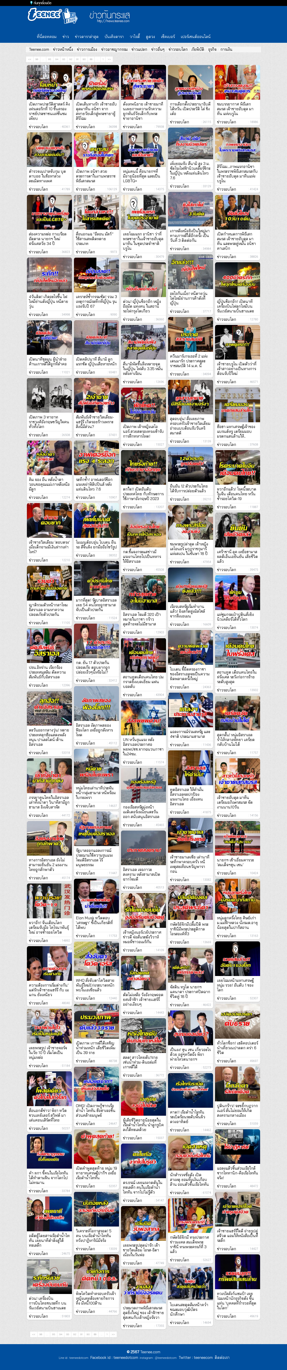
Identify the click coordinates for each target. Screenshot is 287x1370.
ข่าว (66, 36)
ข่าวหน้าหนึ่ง (63, 49)
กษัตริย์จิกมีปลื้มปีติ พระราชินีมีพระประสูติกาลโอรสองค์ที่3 (189, 929)
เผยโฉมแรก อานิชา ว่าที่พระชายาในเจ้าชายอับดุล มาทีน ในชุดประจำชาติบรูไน (143, 241)
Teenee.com (39, 49)
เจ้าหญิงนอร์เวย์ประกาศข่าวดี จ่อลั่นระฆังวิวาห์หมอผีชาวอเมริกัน (142, 937)
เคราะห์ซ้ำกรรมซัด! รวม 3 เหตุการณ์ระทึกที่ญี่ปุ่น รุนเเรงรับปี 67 (96, 301)
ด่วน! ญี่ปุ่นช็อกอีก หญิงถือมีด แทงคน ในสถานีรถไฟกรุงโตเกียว (142, 306)
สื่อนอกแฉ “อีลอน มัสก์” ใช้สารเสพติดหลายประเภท (94, 239)
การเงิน (226, 49)
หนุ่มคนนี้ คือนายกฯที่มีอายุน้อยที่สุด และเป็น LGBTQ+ (141, 176)
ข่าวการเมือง (87, 49)
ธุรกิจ (212, 49)
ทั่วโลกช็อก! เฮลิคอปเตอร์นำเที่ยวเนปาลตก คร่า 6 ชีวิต (237, 1048)
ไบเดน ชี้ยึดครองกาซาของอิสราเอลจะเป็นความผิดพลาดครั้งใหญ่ (190, 674)
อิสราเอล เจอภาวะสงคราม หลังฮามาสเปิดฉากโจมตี (141, 874)
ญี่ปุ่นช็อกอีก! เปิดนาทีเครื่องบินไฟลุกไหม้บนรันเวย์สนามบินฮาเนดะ (235, 306)
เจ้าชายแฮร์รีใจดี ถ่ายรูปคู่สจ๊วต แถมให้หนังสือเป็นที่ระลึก (237, 1236)
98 (36, 59)
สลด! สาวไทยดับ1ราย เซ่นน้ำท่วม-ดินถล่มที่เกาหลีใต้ (140, 1062)
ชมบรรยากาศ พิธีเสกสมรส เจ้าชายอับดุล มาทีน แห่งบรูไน (235, 109)
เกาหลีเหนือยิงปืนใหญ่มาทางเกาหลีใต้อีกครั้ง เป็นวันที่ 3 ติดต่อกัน (190, 235)
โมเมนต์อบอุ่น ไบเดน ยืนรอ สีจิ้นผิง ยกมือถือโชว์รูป (96, 544)
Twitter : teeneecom (195, 1357)
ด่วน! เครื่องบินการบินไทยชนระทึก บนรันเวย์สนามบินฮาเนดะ (47, 1303)
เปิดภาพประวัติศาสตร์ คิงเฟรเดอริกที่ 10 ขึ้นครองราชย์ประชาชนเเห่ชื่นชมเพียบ (49, 111)
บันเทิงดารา (114, 36)
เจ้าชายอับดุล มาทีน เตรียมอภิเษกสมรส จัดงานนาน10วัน (235, 802)
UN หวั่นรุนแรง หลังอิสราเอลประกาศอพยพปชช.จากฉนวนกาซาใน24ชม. (143, 746)
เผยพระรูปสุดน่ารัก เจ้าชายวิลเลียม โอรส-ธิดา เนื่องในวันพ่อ (141, 1250)
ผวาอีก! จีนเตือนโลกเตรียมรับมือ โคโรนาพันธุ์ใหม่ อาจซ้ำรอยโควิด (49, 927)
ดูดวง (150, 36)
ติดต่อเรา (221, 1357)
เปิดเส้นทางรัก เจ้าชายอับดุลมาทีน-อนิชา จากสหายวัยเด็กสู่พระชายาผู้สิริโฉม (96, 111)
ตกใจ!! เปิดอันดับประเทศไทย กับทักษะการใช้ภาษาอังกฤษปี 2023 (143, 494)
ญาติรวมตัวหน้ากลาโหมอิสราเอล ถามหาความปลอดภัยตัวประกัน (48, 610)
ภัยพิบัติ (198, 49)
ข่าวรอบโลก (178, 49)
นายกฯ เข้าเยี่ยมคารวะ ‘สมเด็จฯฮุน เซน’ (235, 862)
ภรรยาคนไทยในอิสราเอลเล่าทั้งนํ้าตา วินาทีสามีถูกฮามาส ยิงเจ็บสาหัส (49, 802)
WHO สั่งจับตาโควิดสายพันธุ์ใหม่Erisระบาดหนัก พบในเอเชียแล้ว (95, 985)
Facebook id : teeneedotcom (113, 1357)
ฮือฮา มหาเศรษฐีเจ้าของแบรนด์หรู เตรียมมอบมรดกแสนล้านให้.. (236, 431)
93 (63, 59)
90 (84, 59)
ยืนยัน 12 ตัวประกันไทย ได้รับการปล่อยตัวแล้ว (189, 488)
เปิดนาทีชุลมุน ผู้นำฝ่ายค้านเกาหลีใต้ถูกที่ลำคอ (48, 361)
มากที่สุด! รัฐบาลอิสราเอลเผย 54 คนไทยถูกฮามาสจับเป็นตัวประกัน (96, 605)
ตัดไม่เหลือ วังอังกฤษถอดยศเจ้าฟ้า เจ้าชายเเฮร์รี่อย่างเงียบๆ (143, 999)
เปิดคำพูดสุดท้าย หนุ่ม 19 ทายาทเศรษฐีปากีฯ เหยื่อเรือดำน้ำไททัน (96, 1173)
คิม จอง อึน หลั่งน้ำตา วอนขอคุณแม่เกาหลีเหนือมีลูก (49, 484)
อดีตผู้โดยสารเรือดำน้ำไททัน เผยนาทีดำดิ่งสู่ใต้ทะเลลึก (49, 1240)
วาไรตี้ (135, 36)
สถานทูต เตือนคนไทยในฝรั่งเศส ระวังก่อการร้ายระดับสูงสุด (237, 677)
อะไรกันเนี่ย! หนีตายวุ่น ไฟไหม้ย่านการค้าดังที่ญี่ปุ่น (188, 298)
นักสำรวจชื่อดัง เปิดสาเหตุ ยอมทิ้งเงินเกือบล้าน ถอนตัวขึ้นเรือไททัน (189, 1179)
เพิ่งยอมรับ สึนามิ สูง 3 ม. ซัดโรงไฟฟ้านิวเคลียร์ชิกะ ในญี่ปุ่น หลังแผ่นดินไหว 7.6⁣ (190, 170)
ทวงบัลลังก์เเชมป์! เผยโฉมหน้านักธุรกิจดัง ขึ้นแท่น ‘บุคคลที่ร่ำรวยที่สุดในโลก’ (236, 1300)
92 (70, 59)
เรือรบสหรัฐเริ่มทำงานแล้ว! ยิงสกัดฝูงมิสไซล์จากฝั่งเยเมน (187, 611)
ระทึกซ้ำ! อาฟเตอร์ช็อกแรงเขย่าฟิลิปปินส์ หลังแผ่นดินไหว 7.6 (94, 484)
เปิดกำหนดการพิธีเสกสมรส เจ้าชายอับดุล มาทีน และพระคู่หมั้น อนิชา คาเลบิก (236, 241)
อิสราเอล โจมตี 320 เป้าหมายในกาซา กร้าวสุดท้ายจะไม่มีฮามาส (142, 619)
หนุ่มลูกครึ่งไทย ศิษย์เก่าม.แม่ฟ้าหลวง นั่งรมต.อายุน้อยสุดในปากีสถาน (237, 923)
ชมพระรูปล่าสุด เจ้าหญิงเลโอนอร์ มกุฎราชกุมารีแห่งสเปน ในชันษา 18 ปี (189, 549)
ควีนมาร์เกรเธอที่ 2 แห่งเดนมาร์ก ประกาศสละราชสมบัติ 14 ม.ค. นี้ (189, 361)
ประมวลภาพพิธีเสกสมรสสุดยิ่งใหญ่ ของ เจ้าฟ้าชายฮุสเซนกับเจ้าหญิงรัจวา (143, 1313)
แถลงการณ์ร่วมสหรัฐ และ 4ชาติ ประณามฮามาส (190, 734)
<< (29, 59)
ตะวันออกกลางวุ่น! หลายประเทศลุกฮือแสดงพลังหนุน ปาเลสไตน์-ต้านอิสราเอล (49, 737)
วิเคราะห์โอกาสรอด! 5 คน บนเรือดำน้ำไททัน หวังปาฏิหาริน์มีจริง (93, 1236)
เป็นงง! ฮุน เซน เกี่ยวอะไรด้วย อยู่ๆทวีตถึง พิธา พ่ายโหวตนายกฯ (190, 1054)
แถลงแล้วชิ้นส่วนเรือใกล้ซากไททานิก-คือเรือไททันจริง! (237, 1173)
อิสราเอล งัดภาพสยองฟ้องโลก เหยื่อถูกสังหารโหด (94, 730)
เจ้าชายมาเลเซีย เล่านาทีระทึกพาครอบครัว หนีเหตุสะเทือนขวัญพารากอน (189, 864)
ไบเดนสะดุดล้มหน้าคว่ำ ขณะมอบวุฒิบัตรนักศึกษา (189, 1309)
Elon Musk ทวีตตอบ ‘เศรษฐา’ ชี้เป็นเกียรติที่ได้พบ (94, 923)
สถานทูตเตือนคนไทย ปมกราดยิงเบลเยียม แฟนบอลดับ (143, 682)
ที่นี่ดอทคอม (47, 36)
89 (91, 59)
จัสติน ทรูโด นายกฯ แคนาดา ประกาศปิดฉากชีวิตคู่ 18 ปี (190, 992)
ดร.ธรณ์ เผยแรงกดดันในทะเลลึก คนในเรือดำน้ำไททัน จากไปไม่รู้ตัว (142, 1187)
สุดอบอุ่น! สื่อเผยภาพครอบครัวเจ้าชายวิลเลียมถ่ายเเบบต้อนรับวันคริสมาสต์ (190, 425)
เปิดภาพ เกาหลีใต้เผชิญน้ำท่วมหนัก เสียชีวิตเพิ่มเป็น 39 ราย (95, 1048)
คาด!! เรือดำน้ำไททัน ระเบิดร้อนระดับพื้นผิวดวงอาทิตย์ (187, 1117)
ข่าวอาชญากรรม (114, 49)
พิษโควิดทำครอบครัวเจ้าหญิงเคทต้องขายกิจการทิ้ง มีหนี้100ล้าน (96, 1298)
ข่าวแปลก (139, 49)
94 (56, 59)
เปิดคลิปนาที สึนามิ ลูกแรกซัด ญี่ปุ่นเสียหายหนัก (96, 361)
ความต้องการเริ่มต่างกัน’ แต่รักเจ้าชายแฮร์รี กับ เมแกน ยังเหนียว (49, 990)
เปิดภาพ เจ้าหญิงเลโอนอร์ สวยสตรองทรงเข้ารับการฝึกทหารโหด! (143, 431)
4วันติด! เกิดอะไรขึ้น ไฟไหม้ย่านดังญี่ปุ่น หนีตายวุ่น (48, 301)
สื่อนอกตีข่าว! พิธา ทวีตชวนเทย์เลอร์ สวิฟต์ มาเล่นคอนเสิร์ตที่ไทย (48, 1115)
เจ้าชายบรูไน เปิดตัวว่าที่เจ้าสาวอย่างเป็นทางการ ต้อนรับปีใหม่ (237, 369)
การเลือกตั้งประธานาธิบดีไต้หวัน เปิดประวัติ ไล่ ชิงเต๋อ (190, 109)
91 (77, 59)
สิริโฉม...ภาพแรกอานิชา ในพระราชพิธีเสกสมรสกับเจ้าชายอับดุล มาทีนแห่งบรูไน (237, 173)
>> (109, 59)
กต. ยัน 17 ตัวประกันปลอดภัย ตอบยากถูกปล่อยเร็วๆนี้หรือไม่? (93, 667)
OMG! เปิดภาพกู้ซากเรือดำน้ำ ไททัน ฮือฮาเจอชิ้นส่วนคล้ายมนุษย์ (95, 1110)
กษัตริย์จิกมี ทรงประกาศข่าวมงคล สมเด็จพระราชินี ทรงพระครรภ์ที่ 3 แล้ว (189, 1244)
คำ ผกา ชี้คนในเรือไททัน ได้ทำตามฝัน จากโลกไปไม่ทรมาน (48, 1178)
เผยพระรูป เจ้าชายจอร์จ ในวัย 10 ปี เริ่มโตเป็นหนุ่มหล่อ (48, 1052)
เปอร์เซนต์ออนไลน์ (196, 36)
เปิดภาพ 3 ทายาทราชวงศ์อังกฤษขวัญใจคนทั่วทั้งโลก (49, 422)
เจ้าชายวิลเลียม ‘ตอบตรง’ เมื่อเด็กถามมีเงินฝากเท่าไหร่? (49, 547)
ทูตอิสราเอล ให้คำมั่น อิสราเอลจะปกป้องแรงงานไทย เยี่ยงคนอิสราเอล (186, 796)
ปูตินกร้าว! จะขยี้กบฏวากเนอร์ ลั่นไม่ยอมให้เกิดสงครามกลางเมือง (237, 1110)
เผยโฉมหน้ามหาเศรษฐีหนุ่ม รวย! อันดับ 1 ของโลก (235, 985)
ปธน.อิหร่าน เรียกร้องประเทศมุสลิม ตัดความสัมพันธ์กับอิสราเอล (47, 672)
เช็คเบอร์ (168, 36)
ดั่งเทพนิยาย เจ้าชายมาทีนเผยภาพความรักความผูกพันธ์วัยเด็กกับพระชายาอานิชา (143, 111)
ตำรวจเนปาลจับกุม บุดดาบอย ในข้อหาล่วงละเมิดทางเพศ (47, 176)
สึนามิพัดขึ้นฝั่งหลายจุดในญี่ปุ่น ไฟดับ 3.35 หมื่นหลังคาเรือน (143, 369)
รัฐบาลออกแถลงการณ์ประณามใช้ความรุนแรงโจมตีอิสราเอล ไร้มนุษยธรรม (94, 857)
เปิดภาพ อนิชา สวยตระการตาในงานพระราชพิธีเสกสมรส (96, 176)
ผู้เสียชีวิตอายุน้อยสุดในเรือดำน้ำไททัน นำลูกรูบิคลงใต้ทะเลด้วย (143, 1125)
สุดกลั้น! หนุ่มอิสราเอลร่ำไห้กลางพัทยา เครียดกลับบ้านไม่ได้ (236, 739)
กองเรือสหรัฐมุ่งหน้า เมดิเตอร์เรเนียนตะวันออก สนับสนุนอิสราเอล (141, 812)
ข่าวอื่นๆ (158, 49)
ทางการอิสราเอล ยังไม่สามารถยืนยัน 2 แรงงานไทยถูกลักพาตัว (48, 865)
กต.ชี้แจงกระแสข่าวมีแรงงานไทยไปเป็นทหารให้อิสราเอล (142, 556)
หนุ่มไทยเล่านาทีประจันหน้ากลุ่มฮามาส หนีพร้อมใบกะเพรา (96, 793)
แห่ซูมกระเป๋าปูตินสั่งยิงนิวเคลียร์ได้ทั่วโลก (235, 617)
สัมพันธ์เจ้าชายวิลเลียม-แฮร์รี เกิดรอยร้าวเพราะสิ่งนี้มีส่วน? (95, 422)
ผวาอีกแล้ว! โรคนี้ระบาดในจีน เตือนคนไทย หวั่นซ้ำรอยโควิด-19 (236, 494)
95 (49, 59)
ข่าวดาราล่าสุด (87, 36)
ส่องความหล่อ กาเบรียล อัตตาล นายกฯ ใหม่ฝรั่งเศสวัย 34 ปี (48, 239)
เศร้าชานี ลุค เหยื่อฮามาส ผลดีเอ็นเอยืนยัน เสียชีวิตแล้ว (237, 556)
